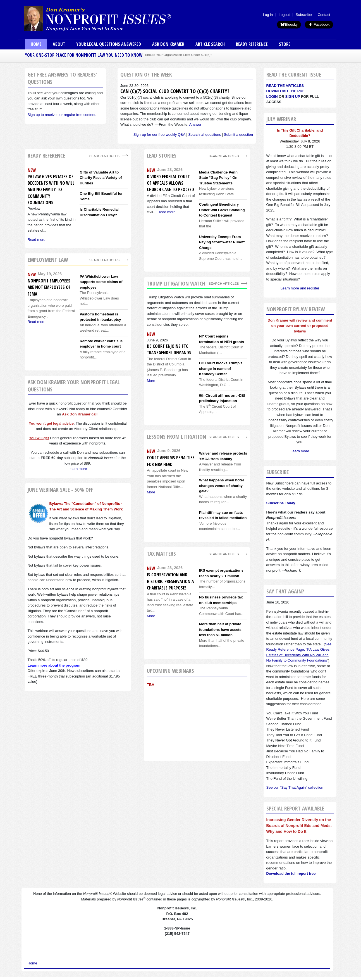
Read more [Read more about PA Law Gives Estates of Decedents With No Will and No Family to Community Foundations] (37, 239)
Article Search (210, 44)
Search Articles (104, 156)
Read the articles (285, 86)
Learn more (77, 469)
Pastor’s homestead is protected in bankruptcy (100, 317)
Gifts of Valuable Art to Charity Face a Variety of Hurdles (101, 177)
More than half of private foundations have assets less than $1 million (220, 629)
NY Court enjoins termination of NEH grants (221, 339)
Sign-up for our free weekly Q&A (159, 134)
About (59, 44)
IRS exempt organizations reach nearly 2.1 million (221, 573)
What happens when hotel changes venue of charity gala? (221, 485)
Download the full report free (291, 873)
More (151, 381)
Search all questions (204, 134)
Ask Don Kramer (168, 44)
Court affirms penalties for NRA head (171, 461)
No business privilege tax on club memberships (221, 600)
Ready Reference (252, 44)
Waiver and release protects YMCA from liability (223, 456)
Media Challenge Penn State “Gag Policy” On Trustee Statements (218, 177)
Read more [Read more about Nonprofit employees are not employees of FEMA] (37, 322)
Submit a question (238, 134)
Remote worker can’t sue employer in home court (101, 344)
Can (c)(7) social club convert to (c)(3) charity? (174, 91)
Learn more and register (300, 288)
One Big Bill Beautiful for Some (101, 196)
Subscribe (304, 14)
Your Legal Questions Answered (108, 44)
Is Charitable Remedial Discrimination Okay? (99, 212)
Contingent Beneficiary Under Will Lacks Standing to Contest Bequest (222, 209)
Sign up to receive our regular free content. (62, 115)
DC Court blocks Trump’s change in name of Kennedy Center (221, 368)
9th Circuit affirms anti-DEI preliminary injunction (222, 398)
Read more (166, 212)
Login (272, 96)
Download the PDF (285, 91)
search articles (104, 260)
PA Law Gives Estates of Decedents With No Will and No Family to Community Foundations (51, 189)
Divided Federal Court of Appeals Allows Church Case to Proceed (170, 183)
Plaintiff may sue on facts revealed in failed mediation (223, 515)
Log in (268, 14)
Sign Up (292, 96)
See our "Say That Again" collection (294, 787)
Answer (195, 124)
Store (284, 44)
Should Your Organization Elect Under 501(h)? (178, 54)
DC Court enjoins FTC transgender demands (169, 349)
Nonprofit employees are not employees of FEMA (49, 287)
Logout (284, 14)
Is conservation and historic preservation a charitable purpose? (170, 581)
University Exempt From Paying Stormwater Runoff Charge (222, 242)
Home (36, 44)
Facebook (319, 24)
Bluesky (289, 24)
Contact (324, 14)
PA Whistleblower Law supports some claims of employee (101, 281)
